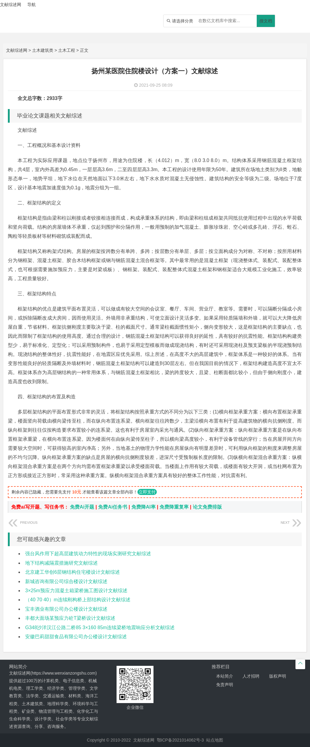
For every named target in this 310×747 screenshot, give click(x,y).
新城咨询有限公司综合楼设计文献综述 (66, 581)
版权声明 (277, 676)
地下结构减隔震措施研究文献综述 (61, 563)
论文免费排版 (207, 507)
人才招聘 (250, 676)
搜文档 (265, 20)
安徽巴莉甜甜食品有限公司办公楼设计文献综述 (76, 636)
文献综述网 (16, 50)
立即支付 (147, 492)
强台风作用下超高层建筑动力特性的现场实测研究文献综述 (88, 553)
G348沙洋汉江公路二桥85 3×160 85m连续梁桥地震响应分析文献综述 (100, 627)
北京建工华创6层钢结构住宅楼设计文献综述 (72, 572)
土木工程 (66, 50)
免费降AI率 (143, 507)
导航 (31, 4)
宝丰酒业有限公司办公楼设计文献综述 (66, 609)
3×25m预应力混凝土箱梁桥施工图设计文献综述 (76, 590)
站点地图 (214, 740)
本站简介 (224, 676)
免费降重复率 (174, 507)
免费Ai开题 (82, 507)
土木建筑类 (42, 50)
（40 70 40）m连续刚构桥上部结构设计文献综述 (77, 599)
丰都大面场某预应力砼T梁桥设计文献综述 (70, 618)
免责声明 (224, 684)
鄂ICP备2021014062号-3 (180, 740)
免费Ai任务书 (112, 507)
